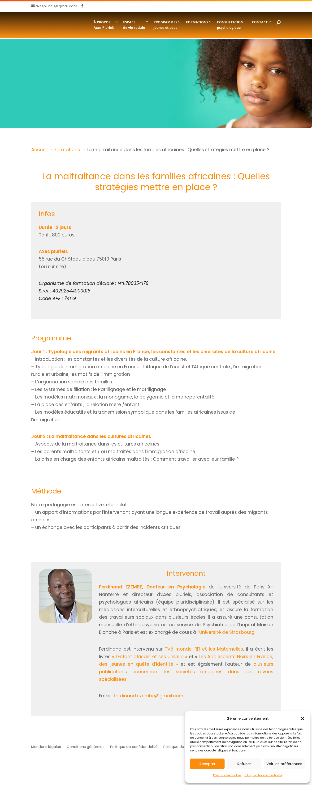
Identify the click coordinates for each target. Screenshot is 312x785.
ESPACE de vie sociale (134, 25)
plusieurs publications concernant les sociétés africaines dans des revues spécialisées (186, 671)
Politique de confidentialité (263, 775)
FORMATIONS (197, 22)
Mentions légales (46, 746)
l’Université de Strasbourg (226, 632)
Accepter (207, 763)
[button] (302, 718)
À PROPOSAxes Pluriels (104, 25)
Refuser (244, 763)
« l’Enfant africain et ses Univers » (149, 656)
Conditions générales (85, 746)
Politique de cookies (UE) (185, 746)
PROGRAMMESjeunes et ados (165, 25)
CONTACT (260, 22)
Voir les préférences (284, 763)
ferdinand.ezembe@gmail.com (148, 696)
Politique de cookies (227, 775)
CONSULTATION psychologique (230, 25)
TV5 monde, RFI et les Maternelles (204, 649)
